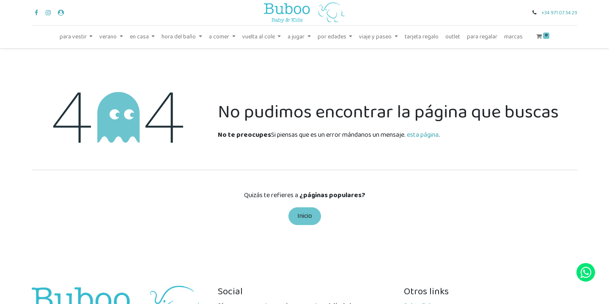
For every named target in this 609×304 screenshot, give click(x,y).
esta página (423, 135)
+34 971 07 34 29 (559, 13)
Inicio (304, 216)
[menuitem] (421, 37)
